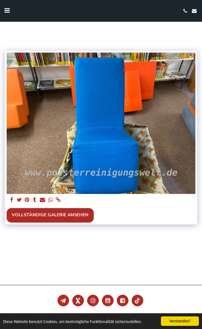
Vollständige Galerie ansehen (50, 215)
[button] (7, 10)
